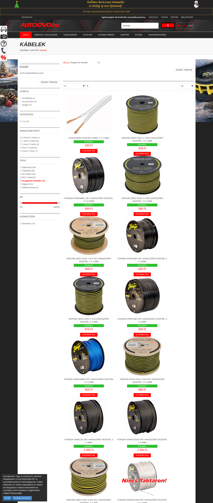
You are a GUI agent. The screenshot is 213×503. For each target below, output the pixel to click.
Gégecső (27, 184)
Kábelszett (29, 167)
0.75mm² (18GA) (31, 137)
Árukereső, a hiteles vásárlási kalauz (122, 464)
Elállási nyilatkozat (161, 447)
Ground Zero (29, 101)
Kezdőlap (24, 50)
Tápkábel (28, 170)
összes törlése (49, 82)
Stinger (27, 104)
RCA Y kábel (29, 177)
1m (25, 121)
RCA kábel (28, 174)
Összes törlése (184, 70)
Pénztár (173, 17)
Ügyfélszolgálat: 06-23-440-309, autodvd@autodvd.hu (123, 17)
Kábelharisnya (30, 187)
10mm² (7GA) (30, 151)
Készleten (28, 223)
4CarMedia (28, 98)
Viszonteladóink (116, 447)
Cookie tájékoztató (161, 456)
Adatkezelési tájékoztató (164, 451)
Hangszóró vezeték (33, 180)
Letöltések (113, 456)
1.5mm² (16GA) (30, 141)
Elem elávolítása (99, 63)
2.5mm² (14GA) (30, 144)
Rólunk (112, 438)
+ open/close (3, 29)
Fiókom (163, 17)
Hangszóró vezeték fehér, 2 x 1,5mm (84, 131)
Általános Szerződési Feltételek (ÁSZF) (170, 442)
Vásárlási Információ (162, 438)
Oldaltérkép (158, 461)
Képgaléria (114, 451)
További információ (22, 498)
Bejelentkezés (187, 17)
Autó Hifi (34, 50)
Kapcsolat (152, 17)
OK (8, 498)
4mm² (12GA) (29, 147)
